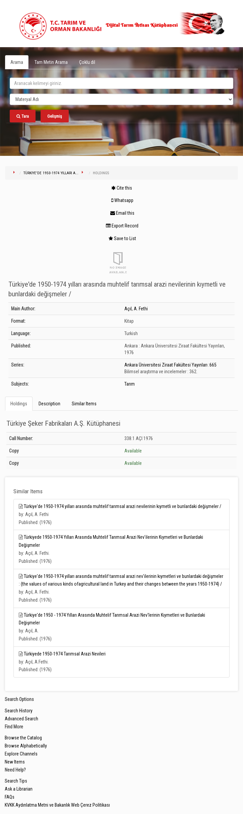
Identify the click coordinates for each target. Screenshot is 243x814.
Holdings (18, 403)
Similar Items (84, 403)
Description (49, 403)
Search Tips (16, 781)
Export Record (122, 225)
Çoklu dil (87, 62)
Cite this (121, 188)
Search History (19, 710)
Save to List (122, 238)
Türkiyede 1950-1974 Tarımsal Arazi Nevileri (65, 653)
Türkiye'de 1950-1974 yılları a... (50, 173)
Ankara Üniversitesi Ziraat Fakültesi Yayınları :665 (170, 365)
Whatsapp (122, 200)
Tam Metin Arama (51, 62)
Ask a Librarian (19, 789)
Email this (122, 213)
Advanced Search (21, 718)
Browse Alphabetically (26, 745)
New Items (15, 762)
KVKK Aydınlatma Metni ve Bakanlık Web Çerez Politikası (57, 805)
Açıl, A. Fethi (136, 308)
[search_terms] (121, 83)
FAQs (9, 797)
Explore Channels (21, 753)
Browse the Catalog (23, 737)
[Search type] (121, 99)
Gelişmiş (54, 116)
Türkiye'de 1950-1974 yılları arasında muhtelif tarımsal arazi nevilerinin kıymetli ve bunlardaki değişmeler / (122, 506)
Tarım (129, 384)
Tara (22, 116)
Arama (16, 62)
